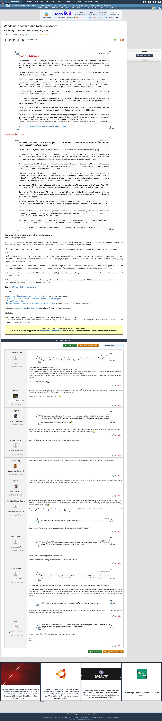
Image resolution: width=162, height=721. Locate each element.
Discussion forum (144, 55)
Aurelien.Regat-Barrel (16, 505)
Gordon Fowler (31, 36)
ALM (42, 5)
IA (38, 5)
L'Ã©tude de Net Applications (24, 288)
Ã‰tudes (88, 2)
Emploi (80, 2)
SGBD (87, 5)
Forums (29, 2)
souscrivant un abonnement (50, 332)
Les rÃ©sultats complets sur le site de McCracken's (47, 128)
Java (56, 5)
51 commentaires (45, 36)
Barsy (15, 485)
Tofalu (16, 626)
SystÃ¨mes (107, 5)
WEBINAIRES (54, 8)
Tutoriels (39, 2)
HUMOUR (113, 8)
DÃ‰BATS (95, 8)
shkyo (15, 395)
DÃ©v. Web (62, 5)
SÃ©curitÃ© (33, 310)
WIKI (101, 8)
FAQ (46, 2)
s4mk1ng (16, 465)
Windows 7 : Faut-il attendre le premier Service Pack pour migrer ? (34, 300)
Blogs (53, 2)
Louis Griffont (16, 357)
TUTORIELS (39, 8)
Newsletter (70, 2)
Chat (60, 2)
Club (103, 2)
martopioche (15, 541)
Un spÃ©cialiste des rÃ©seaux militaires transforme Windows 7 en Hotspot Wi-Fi (30, 304)
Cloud (33, 5)
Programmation (78, 5)
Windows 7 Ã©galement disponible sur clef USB (27, 298)
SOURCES (87, 8)
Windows (22, 310)
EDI (70, 5)
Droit (96, 2)
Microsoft (49, 5)
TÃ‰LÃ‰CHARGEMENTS (74, 8)
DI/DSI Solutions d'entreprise (20, 5)
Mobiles (99, 5)
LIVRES (62, 8)
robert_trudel (16, 445)
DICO (106, 8)
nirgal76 (15, 415)
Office (93, 5)
